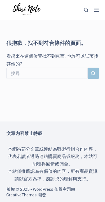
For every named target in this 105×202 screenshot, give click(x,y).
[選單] (96, 9)
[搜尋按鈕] (93, 73)
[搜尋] (86, 10)
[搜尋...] (47, 73)
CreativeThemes (21, 195)
